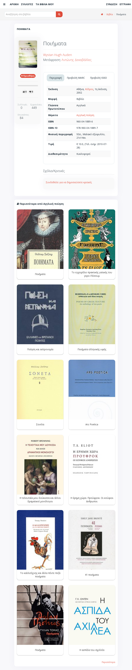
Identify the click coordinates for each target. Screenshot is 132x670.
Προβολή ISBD (98, 77)
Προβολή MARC (76, 77)
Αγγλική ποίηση (85, 115)
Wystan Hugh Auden (57, 55)
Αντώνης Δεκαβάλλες (77, 60)
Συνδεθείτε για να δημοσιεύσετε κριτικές (69, 182)
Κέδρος (89, 89)
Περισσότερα (108, 662)
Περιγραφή (55, 77)
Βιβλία (110, 14)
